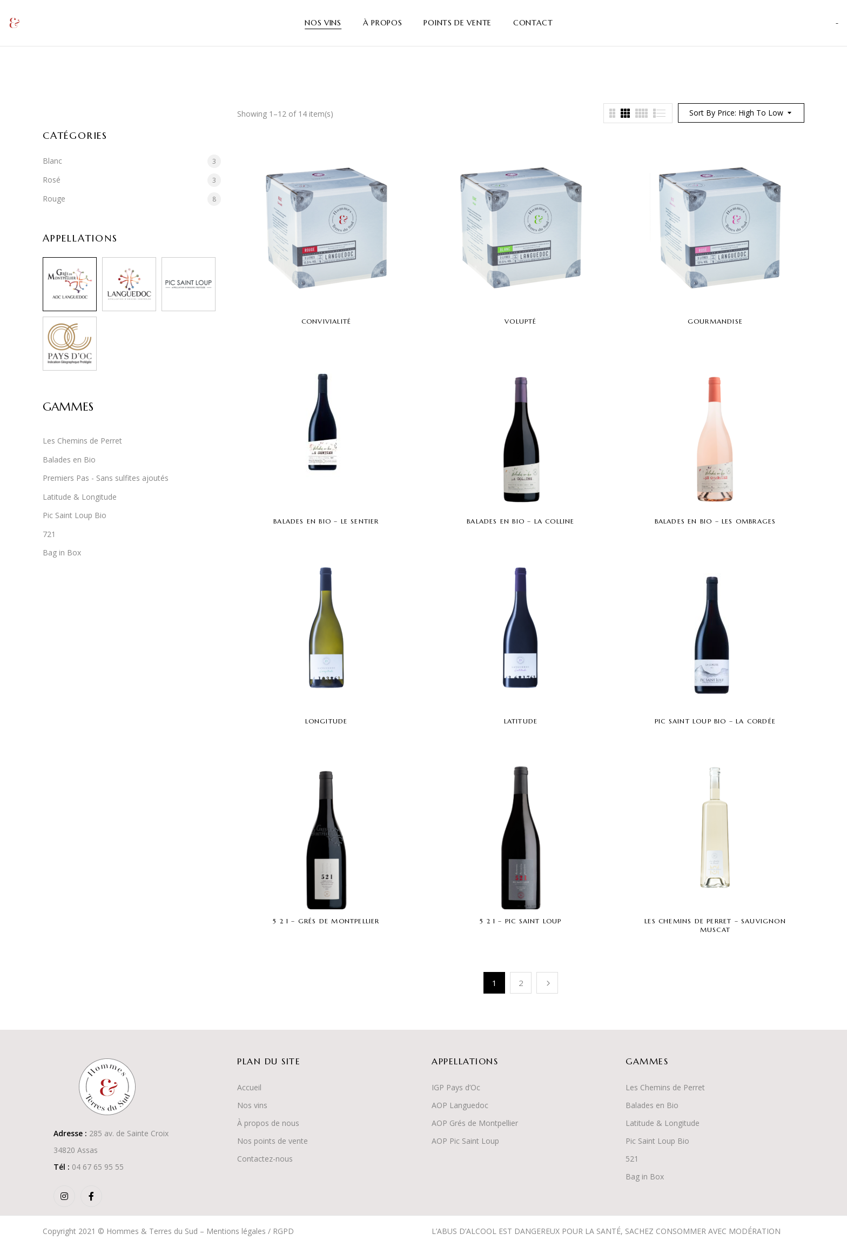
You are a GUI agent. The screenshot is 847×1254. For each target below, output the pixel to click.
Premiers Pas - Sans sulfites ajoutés (106, 478)
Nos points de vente (272, 1141)
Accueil (249, 1087)
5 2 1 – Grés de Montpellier (326, 921)
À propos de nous (268, 1123)
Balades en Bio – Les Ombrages (715, 521)
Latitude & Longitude (80, 497)
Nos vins (252, 1105)
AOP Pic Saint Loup (465, 1141)
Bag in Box (62, 552)
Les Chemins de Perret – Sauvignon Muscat (715, 925)
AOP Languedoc (460, 1105)
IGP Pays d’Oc (456, 1087)
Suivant (547, 983)
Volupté (520, 321)
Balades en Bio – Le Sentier (326, 521)
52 (630, 1159)
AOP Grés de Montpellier (475, 1123)
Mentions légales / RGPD (250, 1231)
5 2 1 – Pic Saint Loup (520, 921)
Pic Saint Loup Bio (74, 515)
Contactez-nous (265, 1159)
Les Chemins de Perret (82, 440)
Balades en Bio (69, 459)
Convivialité (326, 321)
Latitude (521, 721)
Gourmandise (715, 321)
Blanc (52, 161)
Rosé (51, 180)
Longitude (326, 721)
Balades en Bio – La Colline (520, 521)
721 (49, 534)
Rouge (54, 198)
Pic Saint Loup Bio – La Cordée (715, 721)
